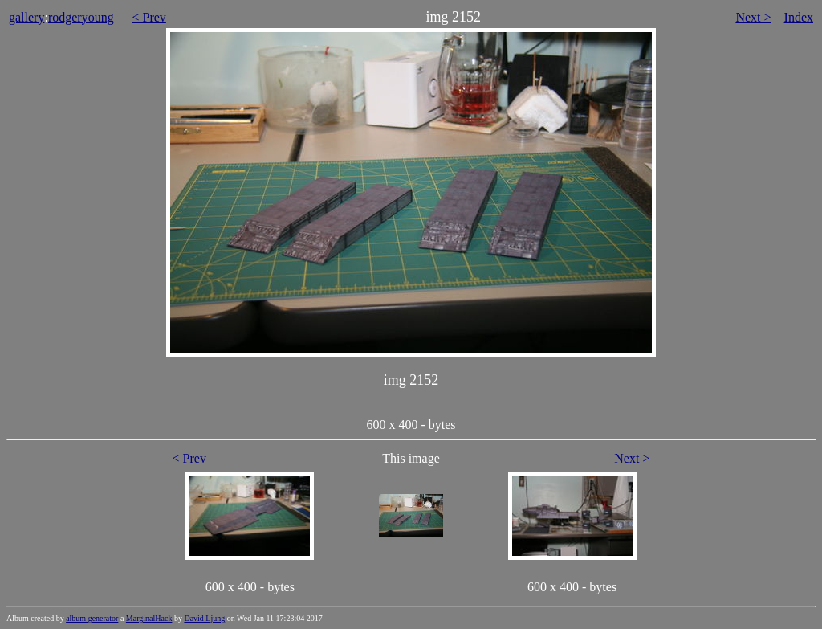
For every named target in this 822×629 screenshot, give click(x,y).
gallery (26, 17)
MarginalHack (149, 618)
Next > (753, 17)
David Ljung (204, 618)
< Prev (149, 17)
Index (798, 17)
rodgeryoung (81, 17)
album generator (92, 618)
